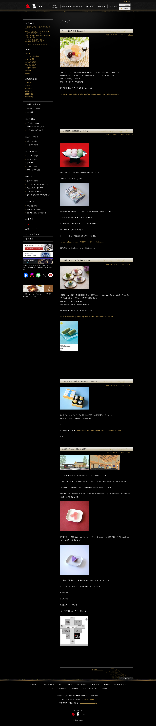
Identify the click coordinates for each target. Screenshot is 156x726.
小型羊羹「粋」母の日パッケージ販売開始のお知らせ (37, 36)
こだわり (69, 685)
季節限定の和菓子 (31, 68)
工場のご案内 (32, 166)
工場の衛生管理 (32, 145)
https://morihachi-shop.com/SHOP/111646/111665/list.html (82, 242)
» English (127, 1)
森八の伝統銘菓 (32, 156)
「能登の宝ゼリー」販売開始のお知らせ (37, 27)
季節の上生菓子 (30, 65)
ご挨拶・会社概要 (48, 685)
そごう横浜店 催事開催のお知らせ (75, 31)
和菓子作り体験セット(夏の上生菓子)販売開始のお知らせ (37, 32)
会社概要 (30, 112)
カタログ (30, 163)
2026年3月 (29, 85)
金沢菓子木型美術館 (34, 209)
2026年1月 (29, 91)
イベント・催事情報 (32, 56)
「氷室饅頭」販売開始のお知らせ (75, 130)
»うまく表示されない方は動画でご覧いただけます (38, 270)
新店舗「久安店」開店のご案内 (74, 449)
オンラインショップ (121, 685)
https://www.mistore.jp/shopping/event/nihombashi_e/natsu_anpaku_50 (86, 317)
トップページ (32, 685)
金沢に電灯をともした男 (35, 127)
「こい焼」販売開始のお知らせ (36, 44)
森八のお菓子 (81, 685)
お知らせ (28, 53)
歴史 (59, 685)
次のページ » (98, 670)
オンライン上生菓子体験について (39, 184)
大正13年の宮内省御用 (35, 130)
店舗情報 (28, 71)
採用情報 (29, 240)
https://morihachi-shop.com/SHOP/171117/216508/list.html (99, 430)
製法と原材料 (32, 141)
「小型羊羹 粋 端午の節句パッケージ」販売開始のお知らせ (37, 40)
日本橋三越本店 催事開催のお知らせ (76, 260)
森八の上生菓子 (32, 159)
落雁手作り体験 (32, 181)
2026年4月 (29, 82)
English (104, 688)
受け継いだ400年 (33, 123)
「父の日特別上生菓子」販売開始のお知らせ (79, 381)
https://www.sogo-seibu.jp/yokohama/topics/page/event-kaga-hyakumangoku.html (90, 94)
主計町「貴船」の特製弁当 (36, 213)
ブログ (28, 224)
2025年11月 (29, 97)
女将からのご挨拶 (33, 109)
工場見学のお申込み (34, 191)
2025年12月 (29, 94)
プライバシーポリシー (89, 688)
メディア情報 (30, 59)
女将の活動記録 (30, 62)
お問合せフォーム (88, 699)
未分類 (27, 73)
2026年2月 (29, 88)
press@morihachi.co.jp (88, 703)
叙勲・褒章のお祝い (34, 170)
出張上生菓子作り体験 (35, 188)
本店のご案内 (32, 206)
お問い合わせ (31, 229)
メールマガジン (33, 235)
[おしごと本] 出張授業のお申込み (39, 195)
